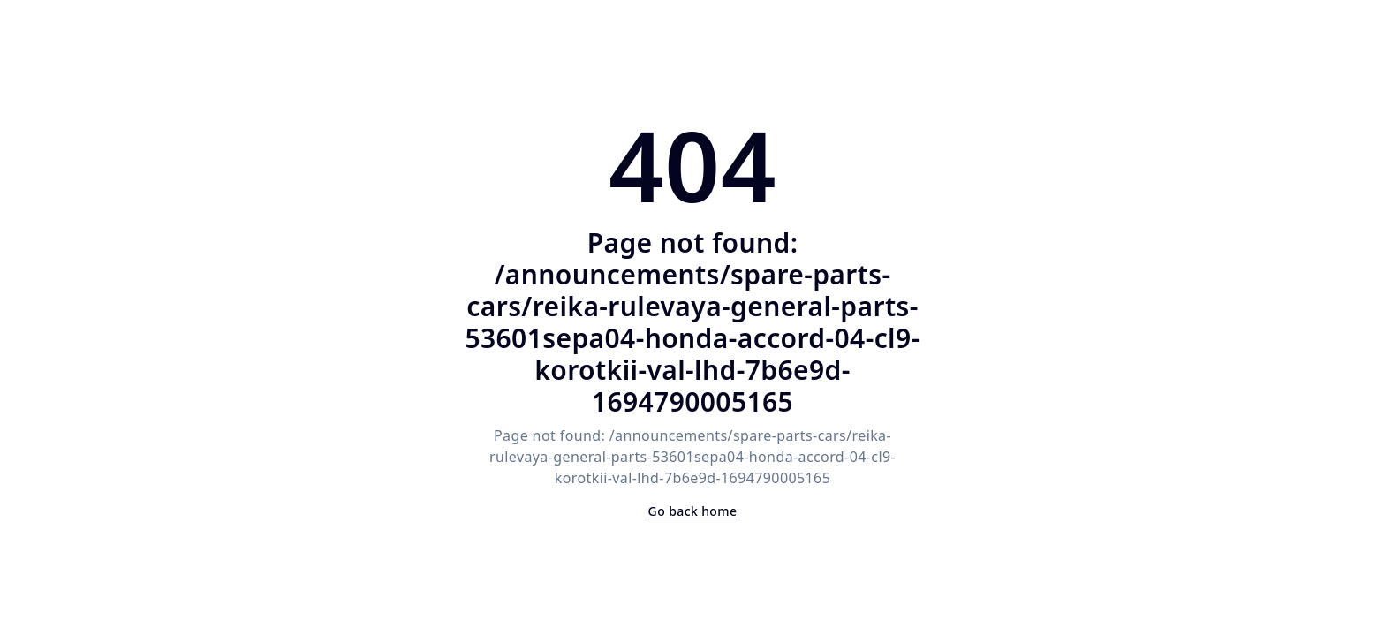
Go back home (693, 511)
